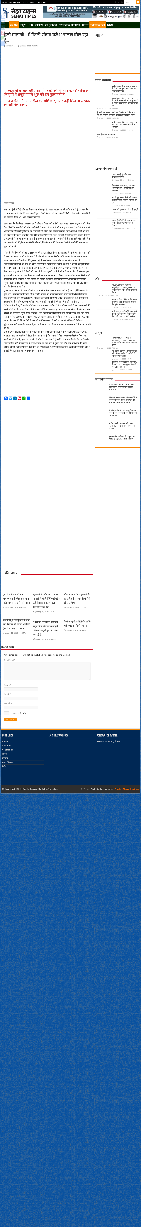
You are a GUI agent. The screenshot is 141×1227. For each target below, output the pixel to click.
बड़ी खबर (14, 25)
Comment (9, 660)
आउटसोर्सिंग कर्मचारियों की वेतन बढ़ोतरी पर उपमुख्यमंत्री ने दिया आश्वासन (121, 387)
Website (8, 703)
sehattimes (10, 45)
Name (7, 685)
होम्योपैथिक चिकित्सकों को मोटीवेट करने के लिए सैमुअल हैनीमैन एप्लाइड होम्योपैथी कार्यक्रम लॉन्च (116, 114)
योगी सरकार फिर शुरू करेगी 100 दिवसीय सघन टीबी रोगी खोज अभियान (77, 599)
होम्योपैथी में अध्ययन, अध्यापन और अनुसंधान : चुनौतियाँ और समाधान (123, 188)
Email (7, 694)
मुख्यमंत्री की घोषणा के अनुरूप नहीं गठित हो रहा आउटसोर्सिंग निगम (122, 438)
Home (25, 2)
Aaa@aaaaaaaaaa (106, 134)
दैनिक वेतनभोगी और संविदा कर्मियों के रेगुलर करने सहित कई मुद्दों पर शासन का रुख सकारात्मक (123, 400)
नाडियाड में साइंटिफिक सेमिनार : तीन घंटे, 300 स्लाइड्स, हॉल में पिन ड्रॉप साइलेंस (124, 302)
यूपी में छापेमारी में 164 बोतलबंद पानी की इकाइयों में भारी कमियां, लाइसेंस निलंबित (16, 599)
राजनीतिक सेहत (97, 25)
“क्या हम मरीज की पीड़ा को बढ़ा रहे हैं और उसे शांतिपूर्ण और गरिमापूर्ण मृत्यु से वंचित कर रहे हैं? (45, 628)
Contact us (42, 2)
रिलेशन (85, 25)
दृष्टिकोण (39, 25)
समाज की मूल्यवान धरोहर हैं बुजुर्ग (125, 210)
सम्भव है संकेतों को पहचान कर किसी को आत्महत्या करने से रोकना (124, 223)
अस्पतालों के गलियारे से (69, 25)
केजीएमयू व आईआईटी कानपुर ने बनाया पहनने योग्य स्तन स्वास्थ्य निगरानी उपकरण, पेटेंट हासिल (124, 314)
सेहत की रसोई (7, 762)
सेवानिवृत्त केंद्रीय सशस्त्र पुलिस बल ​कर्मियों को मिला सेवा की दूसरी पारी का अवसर (123, 413)
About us (33, 2)
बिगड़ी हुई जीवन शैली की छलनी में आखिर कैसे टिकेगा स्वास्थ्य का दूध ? (124, 200)
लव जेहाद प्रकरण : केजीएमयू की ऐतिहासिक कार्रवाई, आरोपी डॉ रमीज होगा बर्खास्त (124, 353)
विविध (110, 25)
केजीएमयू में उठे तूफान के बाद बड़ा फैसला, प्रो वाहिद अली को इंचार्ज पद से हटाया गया (16, 624)
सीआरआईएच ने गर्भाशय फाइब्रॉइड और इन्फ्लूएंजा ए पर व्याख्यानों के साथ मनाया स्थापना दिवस (124, 288)
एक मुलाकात (51, 25)
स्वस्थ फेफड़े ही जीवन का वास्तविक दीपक (122, 176)
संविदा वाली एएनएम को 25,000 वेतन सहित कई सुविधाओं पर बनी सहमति (122, 426)
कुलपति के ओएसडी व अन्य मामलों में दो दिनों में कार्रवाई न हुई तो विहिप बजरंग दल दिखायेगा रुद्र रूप (46, 601)
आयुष (23, 25)
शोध (31, 25)
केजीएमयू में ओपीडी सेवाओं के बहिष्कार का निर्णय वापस (77, 624)
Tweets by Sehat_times (108, 741)
